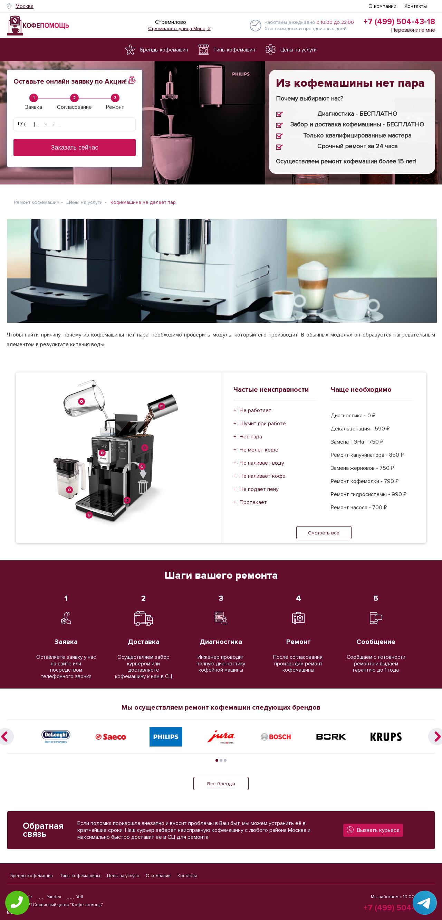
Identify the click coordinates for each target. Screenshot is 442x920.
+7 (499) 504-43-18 (399, 22)
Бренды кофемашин (31, 876)
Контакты (416, 6)
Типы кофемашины (80, 876)
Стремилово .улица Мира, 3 (179, 28)
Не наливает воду (262, 462)
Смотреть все (323, 533)
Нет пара (251, 436)
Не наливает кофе (263, 476)
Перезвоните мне (413, 30)
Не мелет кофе (259, 449)
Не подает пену (259, 489)
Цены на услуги (123, 876)
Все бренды (221, 784)
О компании (382, 6)
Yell (74, 897)
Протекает (253, 502)
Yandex (49, 897)
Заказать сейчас (74, 147)
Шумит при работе (263, 423)
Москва (24, 6)
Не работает (255, 410)
